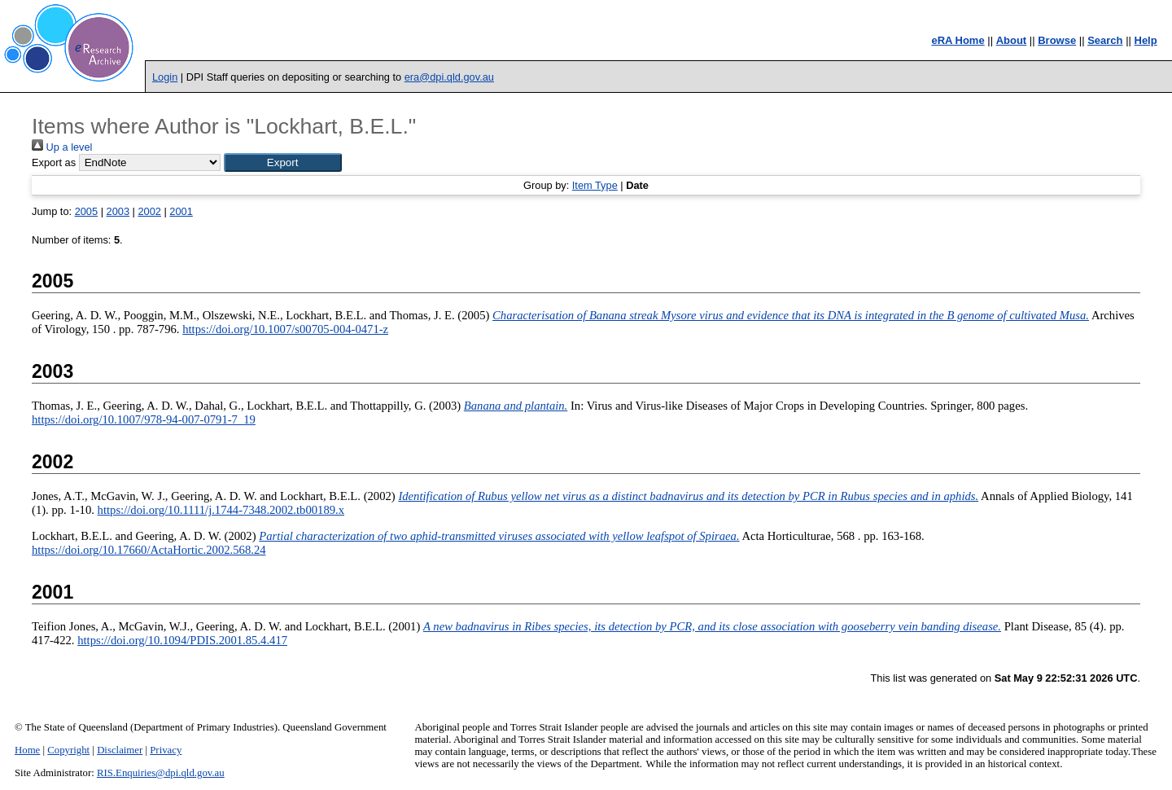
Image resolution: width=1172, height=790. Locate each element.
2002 (149, 211)
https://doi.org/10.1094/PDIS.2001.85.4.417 (182, 640)
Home (27, 750)
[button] (283, 162)
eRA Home (957, 40)
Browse (1057, 40)
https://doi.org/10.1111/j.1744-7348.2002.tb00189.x (221, 509)
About (1011, 40)
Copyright (68, 750)
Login (164, 77)
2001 (180, 211)
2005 (86, 211)
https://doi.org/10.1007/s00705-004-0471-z (285, 329)
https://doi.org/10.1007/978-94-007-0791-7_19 (144, 419)
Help (1146, 40)
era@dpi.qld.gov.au (449, 77)
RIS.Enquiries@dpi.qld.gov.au (161, 773)
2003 (118, 211)
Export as (54, 162)
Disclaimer (119, 750)
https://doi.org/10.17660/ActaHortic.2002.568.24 (149, 549)
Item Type (595, 185)
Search (1104, 40)
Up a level (62, 147)
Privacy (165, 750)
